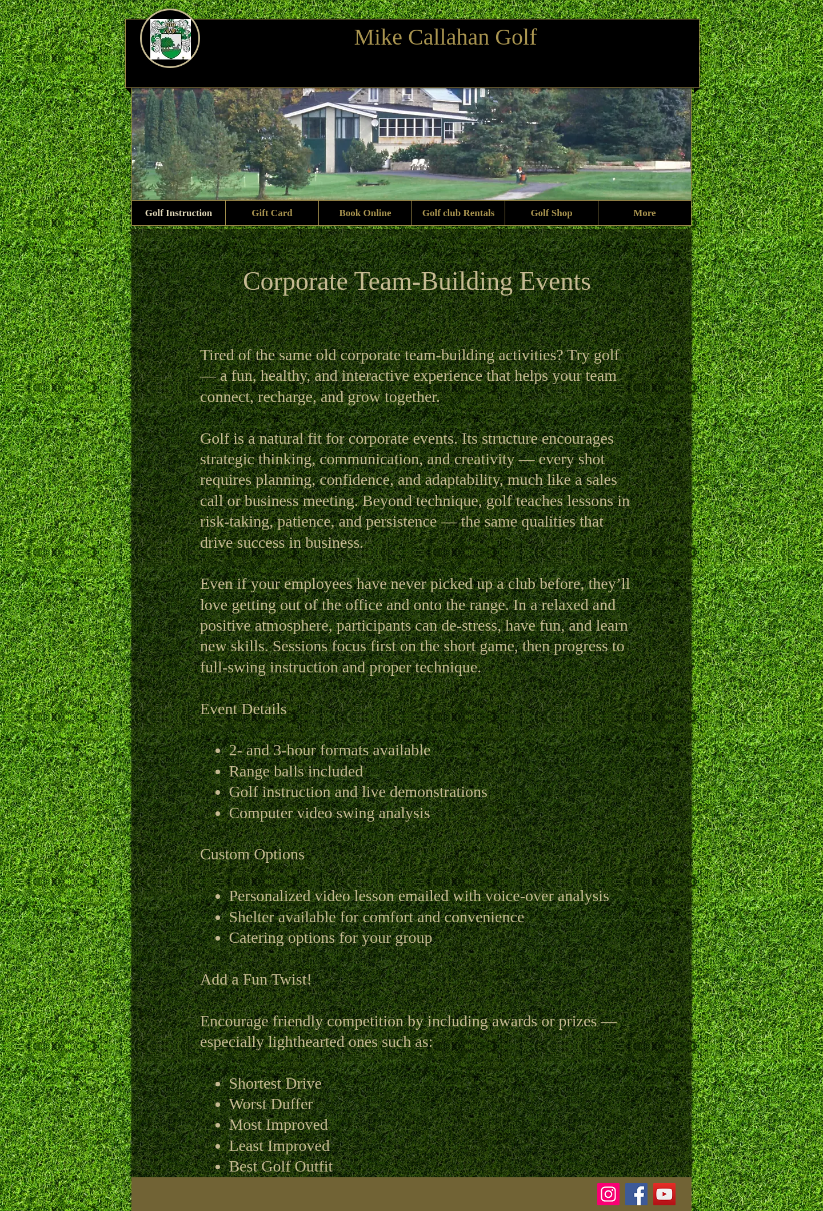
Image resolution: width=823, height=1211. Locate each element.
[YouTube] (664, 1194)
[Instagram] (608, 1194)
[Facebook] (636, 1194)
